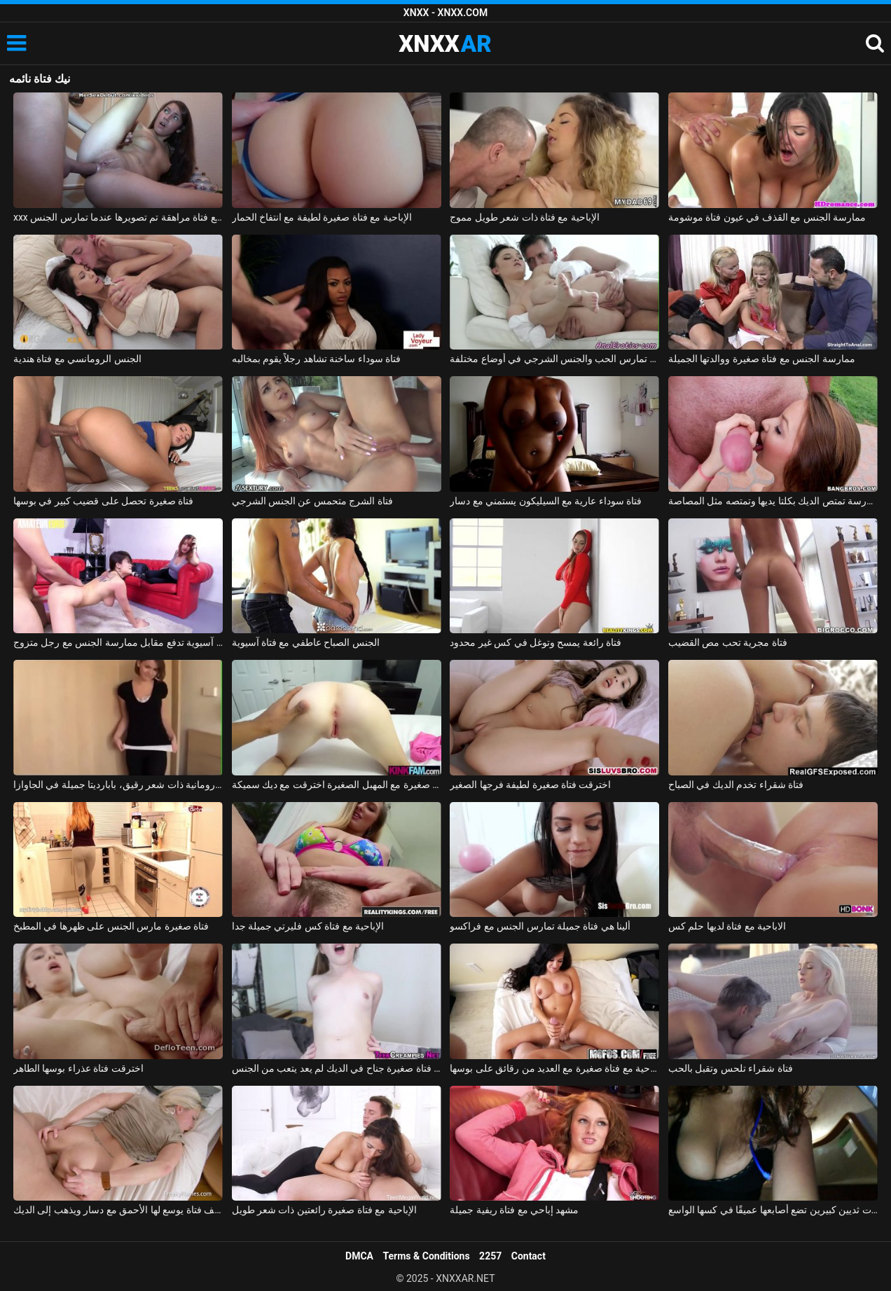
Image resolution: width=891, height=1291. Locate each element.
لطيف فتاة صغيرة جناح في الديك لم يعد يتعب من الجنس (336, 1068)
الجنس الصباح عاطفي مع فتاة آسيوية (306, 642)
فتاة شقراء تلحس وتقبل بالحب (730, 1068)
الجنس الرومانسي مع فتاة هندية (77, 358)
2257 (490, 1256)
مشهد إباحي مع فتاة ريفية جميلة (514, 1209)
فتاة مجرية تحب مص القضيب (727, 642)
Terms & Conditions (426, 1256)
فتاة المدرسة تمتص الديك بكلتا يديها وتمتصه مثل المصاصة (773, 500)
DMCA (359, 1256)
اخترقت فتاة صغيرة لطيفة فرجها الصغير (530, 784)
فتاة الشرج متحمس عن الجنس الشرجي (312, 500)
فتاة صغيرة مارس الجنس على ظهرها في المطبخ (111, 926)
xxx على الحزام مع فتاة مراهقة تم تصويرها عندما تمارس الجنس (118, 217)
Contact (528, 1256)
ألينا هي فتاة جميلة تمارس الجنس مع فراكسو (540, 926)
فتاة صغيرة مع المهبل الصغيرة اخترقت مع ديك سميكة (336, 784)
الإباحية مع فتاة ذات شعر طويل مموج (525, 217)
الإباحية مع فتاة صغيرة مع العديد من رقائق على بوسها (554, 1068)
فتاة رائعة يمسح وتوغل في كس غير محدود (535, 642)
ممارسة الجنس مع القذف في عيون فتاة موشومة (767, 217)
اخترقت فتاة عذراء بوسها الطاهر (78, 1068)
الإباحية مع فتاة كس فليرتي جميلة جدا (308, 926)
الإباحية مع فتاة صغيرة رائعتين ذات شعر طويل (324, 1209)
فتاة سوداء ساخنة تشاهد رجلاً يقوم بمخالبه (316, 358)
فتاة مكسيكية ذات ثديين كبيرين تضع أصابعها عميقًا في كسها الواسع (773, 1209)
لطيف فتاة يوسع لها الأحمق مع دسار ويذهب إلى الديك (118, 1209)
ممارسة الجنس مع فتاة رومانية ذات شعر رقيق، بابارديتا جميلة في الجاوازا (118, 784)
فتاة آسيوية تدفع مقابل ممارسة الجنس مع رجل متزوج (118, 642)
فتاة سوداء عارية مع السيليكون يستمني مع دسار (546, 500)
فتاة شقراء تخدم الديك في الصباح (735, 784)
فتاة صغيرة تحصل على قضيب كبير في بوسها (103, 500)
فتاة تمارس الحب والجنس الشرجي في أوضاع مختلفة (554, 358)
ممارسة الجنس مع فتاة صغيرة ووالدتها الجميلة (761, 358)
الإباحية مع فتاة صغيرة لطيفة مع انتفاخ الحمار (322, 217)
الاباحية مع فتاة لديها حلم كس (727, 926)
